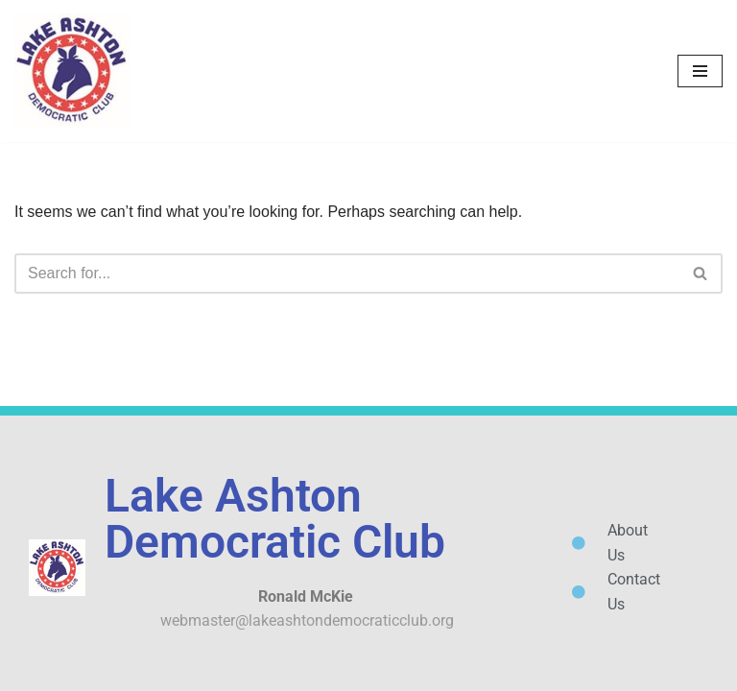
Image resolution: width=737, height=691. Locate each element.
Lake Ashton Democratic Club (275, 518)
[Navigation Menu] (700, 71)
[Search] (346, 273)
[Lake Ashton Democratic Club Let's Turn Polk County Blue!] (72, 71)
